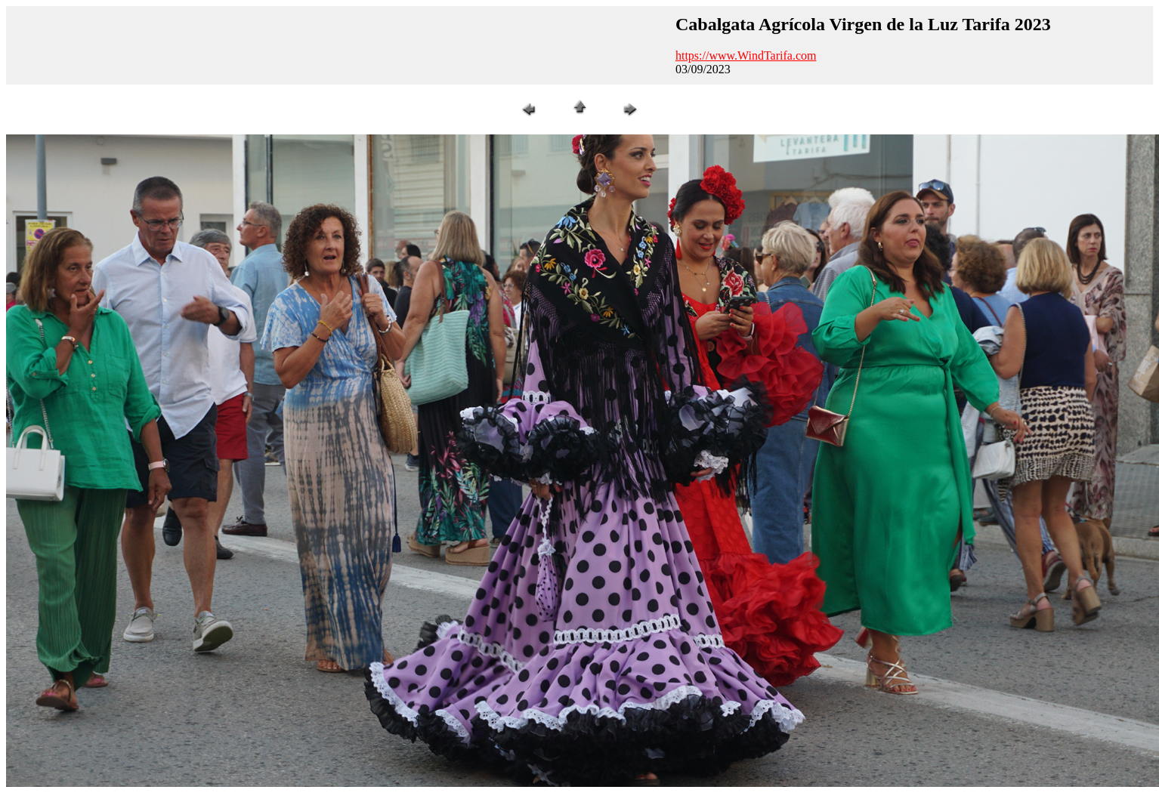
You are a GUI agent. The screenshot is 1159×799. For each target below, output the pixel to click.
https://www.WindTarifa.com (746, 55)
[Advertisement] (338, 45)
